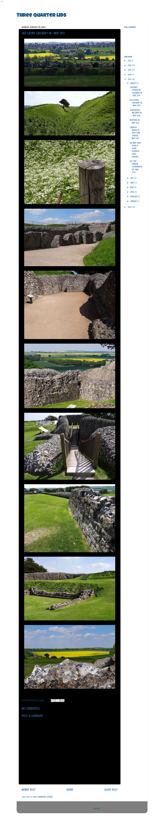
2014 (130, 74)
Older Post (111, 790)
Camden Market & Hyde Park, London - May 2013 (135, 133)
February (134, 196)
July (132, 178)
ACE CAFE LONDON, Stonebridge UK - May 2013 (136, 167)
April (132, 192)
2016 (130, 65)
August (133, 83)
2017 (129, 60)
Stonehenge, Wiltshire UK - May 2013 (136, 113)
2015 (130, 70)
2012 (130, 207)
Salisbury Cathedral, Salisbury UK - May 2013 (136, 91)
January (133, 201)
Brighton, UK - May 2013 (135, 121)
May (132, 187)
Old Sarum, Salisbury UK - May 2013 (136, 103)
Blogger (96, 808)
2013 (130, 79)
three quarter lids (41, 15)
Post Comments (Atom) (43, 797)
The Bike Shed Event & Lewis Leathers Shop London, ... (135, 150)
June (132, 182)
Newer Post (29, 790)
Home (70, 790)
